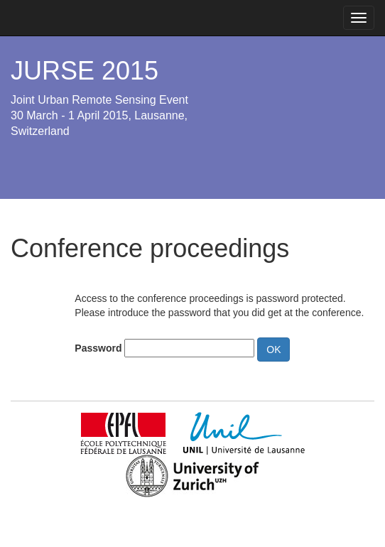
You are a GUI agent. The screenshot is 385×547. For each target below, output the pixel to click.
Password (98, 348)
